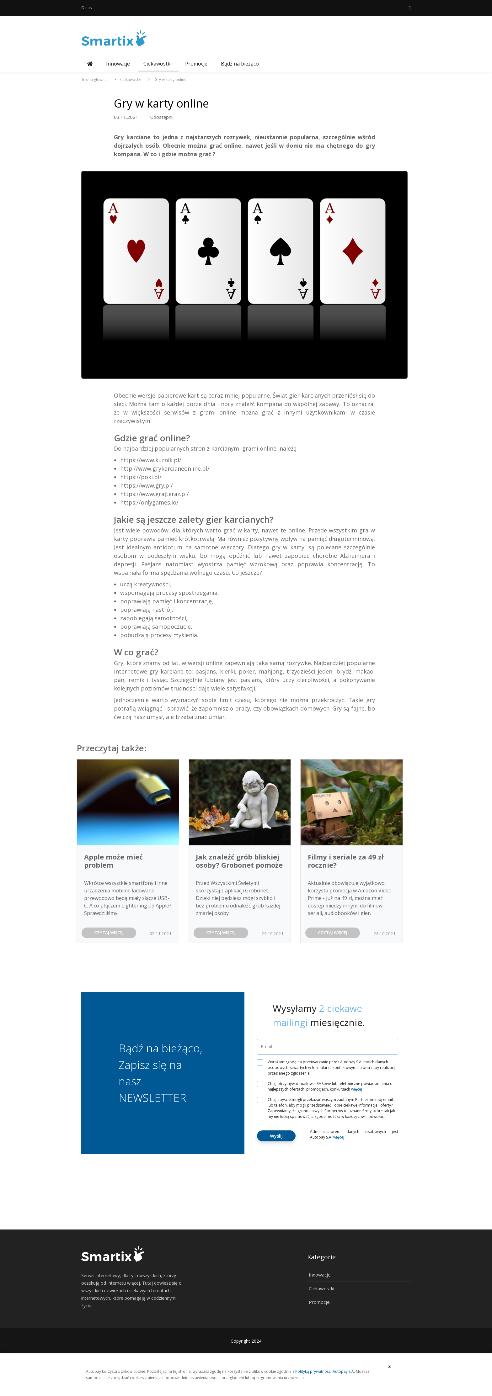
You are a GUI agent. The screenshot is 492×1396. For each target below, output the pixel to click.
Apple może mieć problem (113, 861)
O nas (86, 7)
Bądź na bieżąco (240, 63)
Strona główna (94, 79)
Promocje (196, 63)
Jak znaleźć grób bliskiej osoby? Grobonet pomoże (239, 861)
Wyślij (276, 1136)
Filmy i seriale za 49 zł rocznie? (346, 861)
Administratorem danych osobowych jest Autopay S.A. (354, 1134)
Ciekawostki (157, 63)
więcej (356, 1089)
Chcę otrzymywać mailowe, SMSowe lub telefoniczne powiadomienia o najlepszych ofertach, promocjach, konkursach (327, 1086)
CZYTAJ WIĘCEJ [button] (109, 932)
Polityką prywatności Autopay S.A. (325, 1371)
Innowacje (118, 63)
